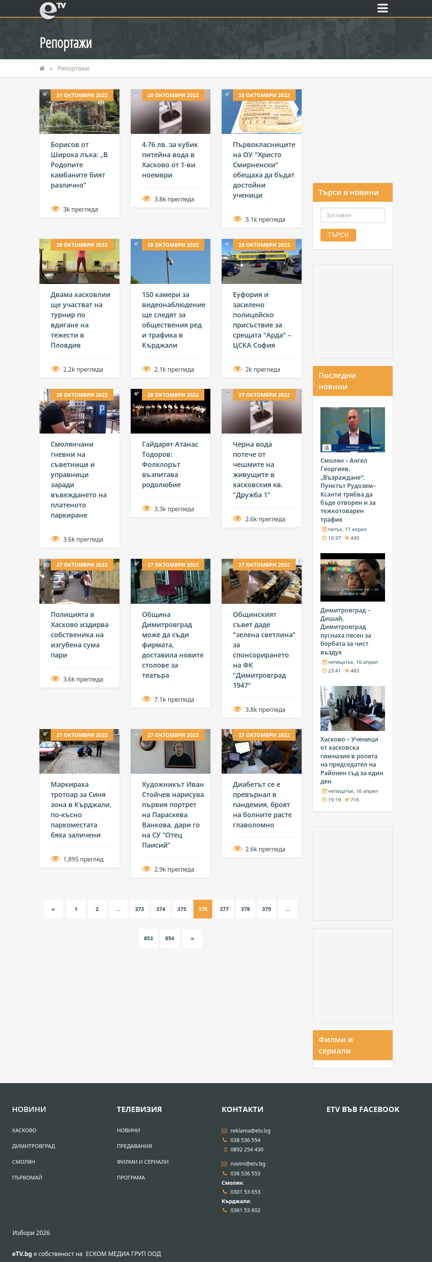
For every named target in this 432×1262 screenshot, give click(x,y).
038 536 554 (241, 1139)
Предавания (134, 1145)
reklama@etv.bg (246, 1130)
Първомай (27, 1177)
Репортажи (73, 68)
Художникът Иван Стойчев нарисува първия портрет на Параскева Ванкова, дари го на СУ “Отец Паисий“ (173, 814)
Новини (29, 1109)
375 (181, 908)
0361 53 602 (241, 1210)
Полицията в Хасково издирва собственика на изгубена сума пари (80, 634)
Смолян (23, 1161)
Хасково (24, 1130)
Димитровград (33, 1145)
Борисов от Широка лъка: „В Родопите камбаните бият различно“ (79, 164)
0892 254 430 (242, 1149)
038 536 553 (241, 1173)
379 (266, 908)
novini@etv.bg (244, 1163)
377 (224, 908)
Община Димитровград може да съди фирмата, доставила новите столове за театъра (173, 645)
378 (245, 908)
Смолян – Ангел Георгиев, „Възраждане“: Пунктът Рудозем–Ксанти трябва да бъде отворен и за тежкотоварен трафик (348, 490)
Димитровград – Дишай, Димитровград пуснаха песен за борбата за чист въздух (345, 631)
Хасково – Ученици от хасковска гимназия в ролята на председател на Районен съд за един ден (351, 760)
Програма (131, 1177)
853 (148, 938)
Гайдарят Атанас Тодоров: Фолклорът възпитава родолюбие (170, 464)
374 (160, 908)
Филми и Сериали (143, 1161)
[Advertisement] (352, 136)
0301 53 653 (241, 1191)
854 (169, 938)
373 (139, 908)
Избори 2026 (31, 1233)
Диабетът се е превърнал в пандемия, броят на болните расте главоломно (262, 804)
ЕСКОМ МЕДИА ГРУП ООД (123, 1254)
